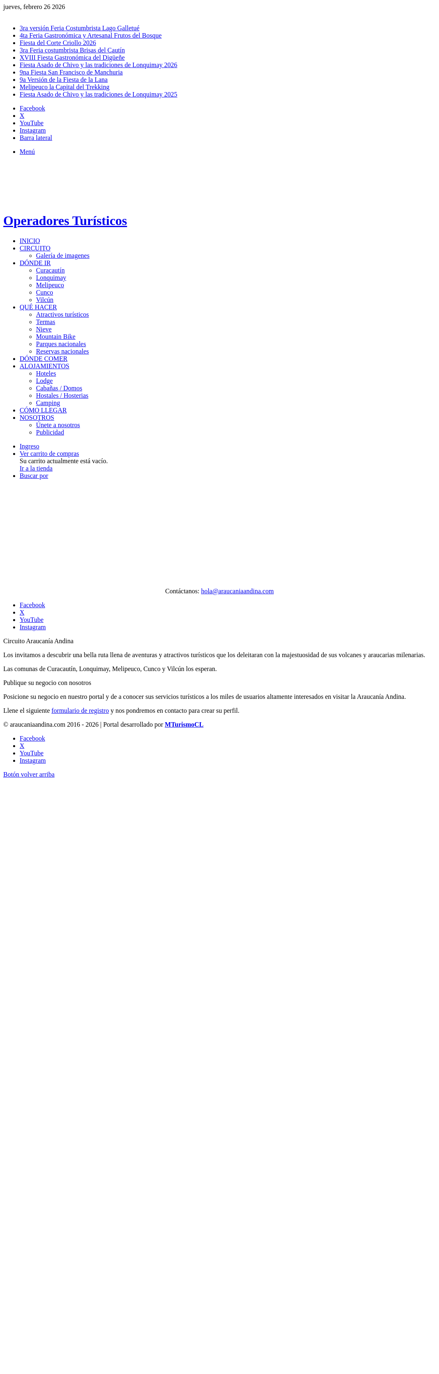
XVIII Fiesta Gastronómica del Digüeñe (72, 57)
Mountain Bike (55, 336)
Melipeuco (50, 285)
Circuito (35, 248)
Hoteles (46, 373)
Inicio (30, 240)
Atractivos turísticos (62, 314)
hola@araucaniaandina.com (237, 591)
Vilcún (45, 299)
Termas (45, 321)
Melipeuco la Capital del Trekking (65, 86)
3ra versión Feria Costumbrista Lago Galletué (80, 28)
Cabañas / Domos (59, 388)
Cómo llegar (43, 410)
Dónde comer (44, 358)
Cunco (44, 292)
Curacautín (50, 270)
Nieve (44, 329)
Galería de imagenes (63, 255)
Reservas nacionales (62, 351)
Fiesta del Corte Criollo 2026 (58, 42)
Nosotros (37, 417)
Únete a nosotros (58, 424)
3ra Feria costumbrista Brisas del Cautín (72, 50)
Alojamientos (44, 366)
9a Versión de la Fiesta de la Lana (64, 79)
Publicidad (50, 432)
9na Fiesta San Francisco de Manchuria (71, 72)
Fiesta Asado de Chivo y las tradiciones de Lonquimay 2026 (98, 64)
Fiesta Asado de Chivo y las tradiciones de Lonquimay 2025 (98, 94)
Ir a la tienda (36, 468)
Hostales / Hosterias (62, 395)
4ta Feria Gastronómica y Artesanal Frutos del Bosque (91, 35)
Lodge (44, 380)
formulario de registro (80, 710)
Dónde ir (35, 262)
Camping (48, 402)
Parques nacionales (61, 343)
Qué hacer (38, 307)
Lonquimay (51, 277)
